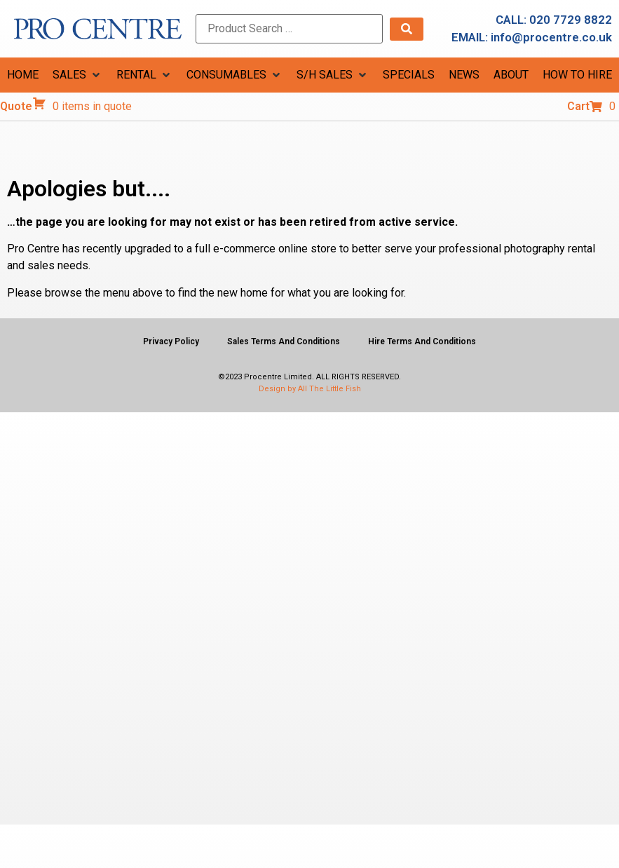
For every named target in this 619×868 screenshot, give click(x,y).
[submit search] (406, 29)
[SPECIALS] (409, 75)
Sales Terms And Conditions (283, 341)
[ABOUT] (511, 75)
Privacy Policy (171, 341)
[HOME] (23, 75)
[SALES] (77, 75)
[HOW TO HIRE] (577, 75)
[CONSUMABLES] (234, 75)
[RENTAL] (144, 75)
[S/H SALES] (333, 75)
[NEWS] (464, 75)
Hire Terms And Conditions (422, 341)
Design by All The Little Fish (310, 388)
